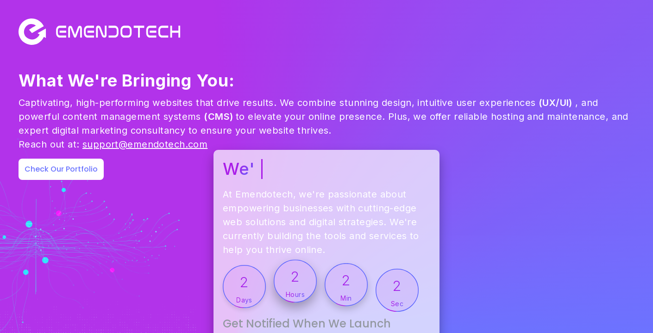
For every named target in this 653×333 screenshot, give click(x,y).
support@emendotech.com (144, 185)
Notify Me (566, 284)
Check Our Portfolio (61, 210)
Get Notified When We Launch (460, 251)
